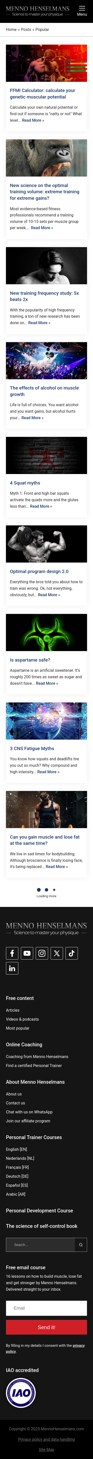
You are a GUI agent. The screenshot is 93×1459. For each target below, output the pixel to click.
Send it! (46, 1327)
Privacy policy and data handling (46, 1439)
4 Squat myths (25, 483)
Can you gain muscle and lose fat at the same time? (45, 840)
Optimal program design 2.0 (39, 571)
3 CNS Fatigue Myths (32, 748)
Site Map (46, 1449)
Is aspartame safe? (30, 660)
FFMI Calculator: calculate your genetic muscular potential (42, 94)
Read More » (33, 120)
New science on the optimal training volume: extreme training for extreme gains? (44, 192)
